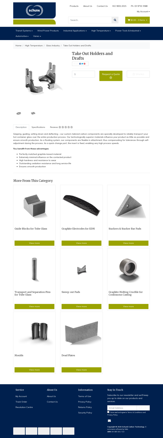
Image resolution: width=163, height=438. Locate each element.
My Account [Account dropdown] (142, 11)
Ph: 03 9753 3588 (139, 6)
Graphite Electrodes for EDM (78, 228)
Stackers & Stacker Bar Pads (125, 228)
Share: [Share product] (79, 64)
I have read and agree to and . (126, 413)
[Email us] (109, 421)
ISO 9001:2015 (119, 6)
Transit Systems (23, 30)
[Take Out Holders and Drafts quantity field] (83, 74)
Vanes (36, 36)
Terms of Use (84, 396)
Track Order (21, 401)
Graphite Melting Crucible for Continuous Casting (126, 293)
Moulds (19, 355)
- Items (137, 20)
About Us (87, 6)
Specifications (38, 127)
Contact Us (102, 6)
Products (74, 6)
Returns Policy (85, 407)
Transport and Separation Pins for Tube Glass (32, 293)
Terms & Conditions (134, 412)
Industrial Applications (74, 30)
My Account (21, 396)
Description (21, 127)
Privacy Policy (84, 401)
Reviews (61, 127)
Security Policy (85, 412)
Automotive (21, 36)
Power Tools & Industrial (127, 30)
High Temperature (100, 30)
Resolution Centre (24, 407)
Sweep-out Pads (71, 292)
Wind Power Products (48, 30)
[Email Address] (122, 407)
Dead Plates (68, 355)
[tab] (21, 127)
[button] (138, 74)
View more (34, 243)
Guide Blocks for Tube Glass (31, 228)
